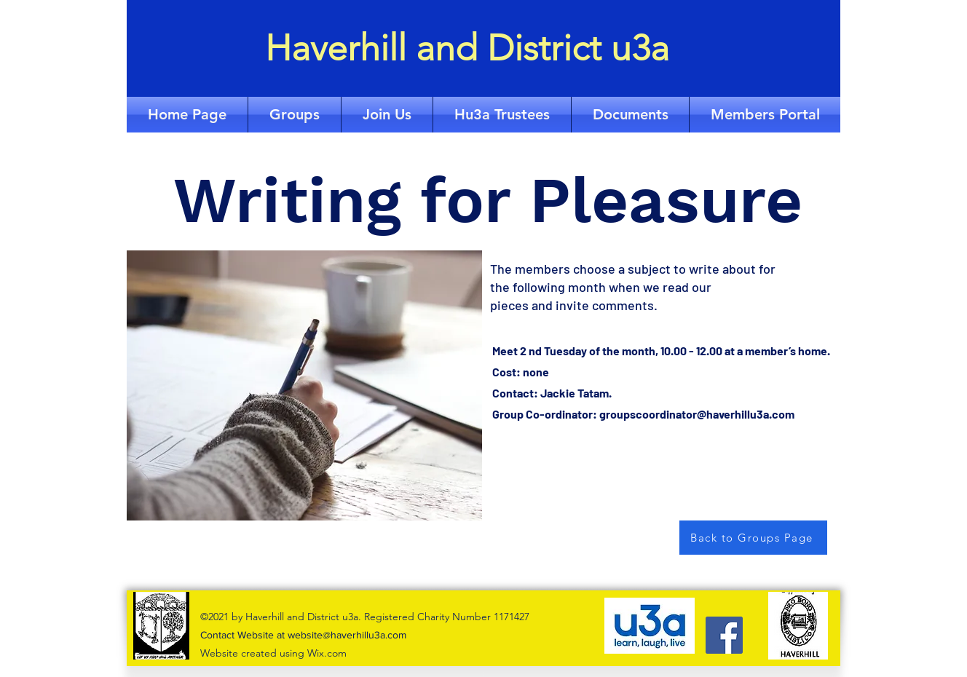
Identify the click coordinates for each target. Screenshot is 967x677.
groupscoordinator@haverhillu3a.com (696, 414)
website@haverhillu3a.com (347, 635)
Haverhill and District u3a (467, 48)
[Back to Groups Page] (753, 537)
